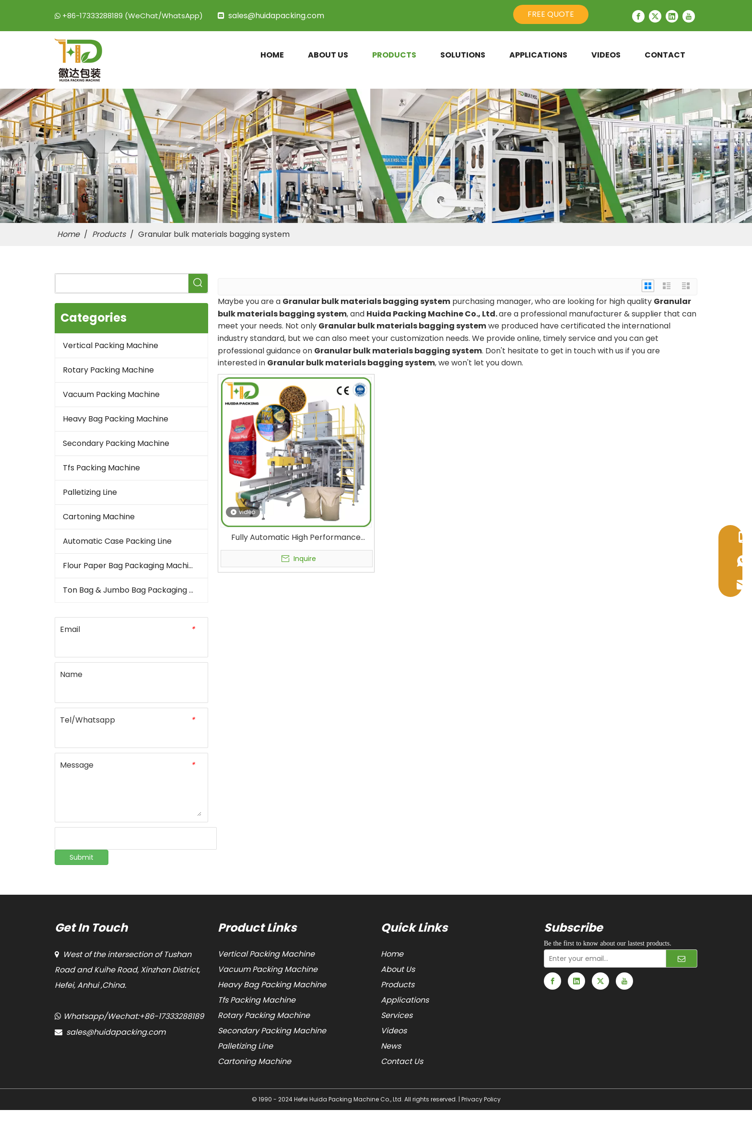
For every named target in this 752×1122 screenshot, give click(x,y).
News (391, 1046)
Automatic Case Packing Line (117, 541)
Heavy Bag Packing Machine (115, 418)
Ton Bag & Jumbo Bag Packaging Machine (135, 590)
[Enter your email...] (602, 958)
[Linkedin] (672, 16)
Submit (82, 857)
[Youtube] (688, 16)
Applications (405, 999)
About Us (398, 969)
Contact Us (402, 1061)
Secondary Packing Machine (116, 443)
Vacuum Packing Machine (111, 394)
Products (397, 984)
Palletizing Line (90, 492)
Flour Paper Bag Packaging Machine (130, 565)
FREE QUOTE (551, 14)
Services (396, 1015)
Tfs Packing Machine (101, 467)
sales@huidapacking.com (276, 15)
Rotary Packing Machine (108, 369)
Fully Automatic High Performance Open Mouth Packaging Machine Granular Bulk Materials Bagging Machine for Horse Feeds (296, 537)
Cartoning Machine (99, 516)
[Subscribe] (681, 958)
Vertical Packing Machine (110, 345)
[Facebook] (638, 16)
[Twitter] (655, 16)
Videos (394, 1030)
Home (392, 953)
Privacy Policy (481, 1099)
